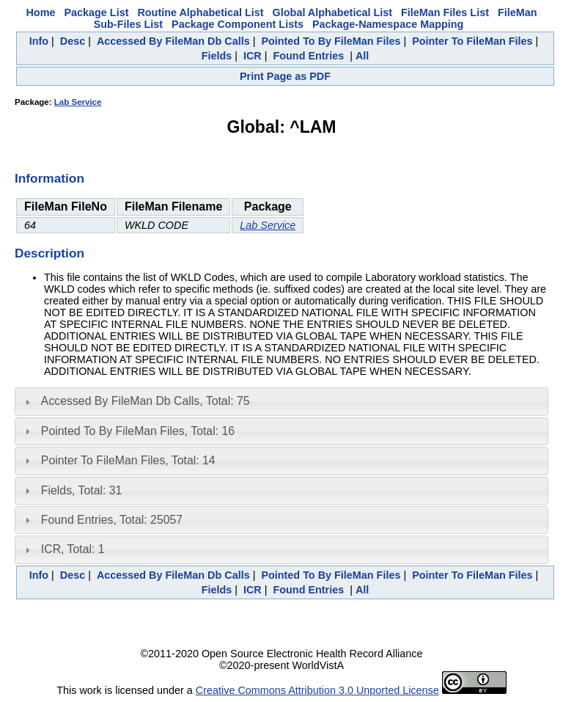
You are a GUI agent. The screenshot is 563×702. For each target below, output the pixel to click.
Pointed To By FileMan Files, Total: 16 (138, 431)
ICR (252, 56)
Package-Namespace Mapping (387, 24)
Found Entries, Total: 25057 (112, 519)
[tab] (281, 401)
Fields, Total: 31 (81, 490)
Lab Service (78, 102)
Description (49, 253)
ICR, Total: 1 (73, 549)
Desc (72, 41)
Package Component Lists (237, 24)
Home (40, 12)
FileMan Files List (445, 12)
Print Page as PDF (285, 76)
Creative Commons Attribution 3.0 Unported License (317, 690)
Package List (96, 12)
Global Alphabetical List (332, 12)
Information (49, 178)
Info (38, 41)
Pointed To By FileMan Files (330, 41)
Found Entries (308, 56)
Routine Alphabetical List (200, 12)
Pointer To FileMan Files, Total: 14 (128, 460)
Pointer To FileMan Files (472, 41)
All (362, 56)
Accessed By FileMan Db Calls (173, 41)
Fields (217, 56)
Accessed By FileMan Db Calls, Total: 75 (145, 401)
